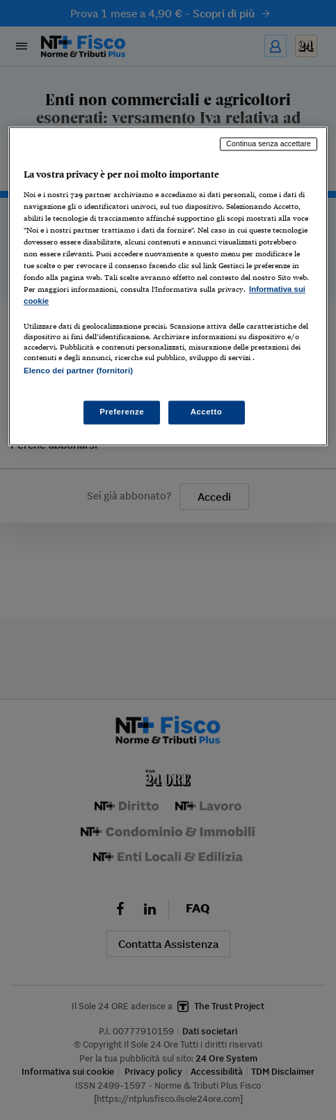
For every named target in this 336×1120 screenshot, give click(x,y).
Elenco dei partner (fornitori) (78, 371)
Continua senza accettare (268, 144)
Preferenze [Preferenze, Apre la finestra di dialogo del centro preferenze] (121, 411)
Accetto (207, 411)
